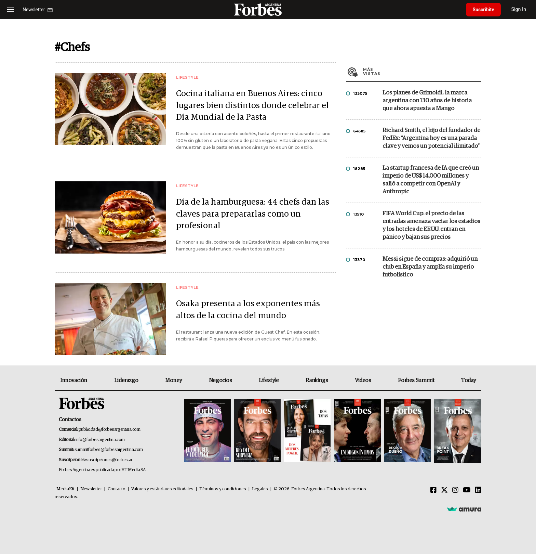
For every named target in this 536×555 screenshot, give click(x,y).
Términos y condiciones (222, 490)
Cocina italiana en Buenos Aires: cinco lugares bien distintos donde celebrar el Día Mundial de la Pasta (252, 106)
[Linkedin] (478, 491)
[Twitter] (444, 491)
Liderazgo (126, 381)
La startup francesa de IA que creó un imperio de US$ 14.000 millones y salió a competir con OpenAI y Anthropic (431, 180)
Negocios (220, 381)
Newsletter (91, 490)
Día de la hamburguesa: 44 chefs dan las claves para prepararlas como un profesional (253, 214)
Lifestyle (269, 381)
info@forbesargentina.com (100, 440)
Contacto (116, 490)
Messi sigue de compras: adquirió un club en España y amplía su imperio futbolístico (430, 267)
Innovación (73, 381)
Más (422, 71)
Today (468, 381)
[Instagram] (455, 491)
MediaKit (65, 490)
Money (173, 381)
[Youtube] (467, 491)
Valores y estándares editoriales (162, 490)
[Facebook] (433, 491)
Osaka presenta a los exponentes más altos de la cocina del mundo (248, 310)
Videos (363, 381)
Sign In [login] (519, 9)
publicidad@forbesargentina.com (109, 430)
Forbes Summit (416, 381)
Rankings (317, 381)
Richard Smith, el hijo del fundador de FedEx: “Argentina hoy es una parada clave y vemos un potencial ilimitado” (431, 138)
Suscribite (484, 9)
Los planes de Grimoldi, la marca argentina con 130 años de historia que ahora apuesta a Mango (427, 101)
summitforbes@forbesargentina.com (109, 450)
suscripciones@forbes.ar (109, 461)
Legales (260, 490)
